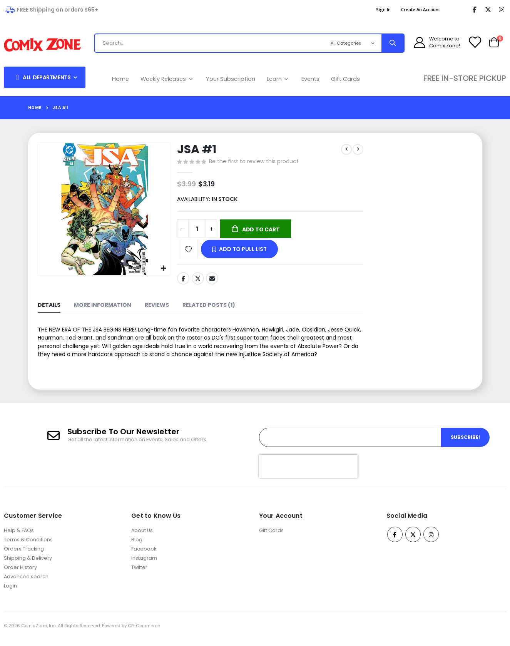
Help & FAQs (19, 536)
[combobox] (206, 43)
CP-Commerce (144, 632)
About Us (142, 536)
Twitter (197, 280)
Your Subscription (230, 79)
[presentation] (308, 472)
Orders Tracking (24, 555)
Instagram (144, 564)
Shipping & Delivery (28, 564)
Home (120, 79)
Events (310, 79)
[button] (162, 267)
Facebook (182, 280)
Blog (136, 545)
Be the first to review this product (253, 162)
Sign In (383, 9)
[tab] (49, 308)
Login (10, 592)
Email (211, 280)
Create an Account (420, 9)
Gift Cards (345, 79)
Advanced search (26, 582)
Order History (20, 573)
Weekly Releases (167, 79)
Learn (278, 79)
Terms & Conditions (28, 545)
